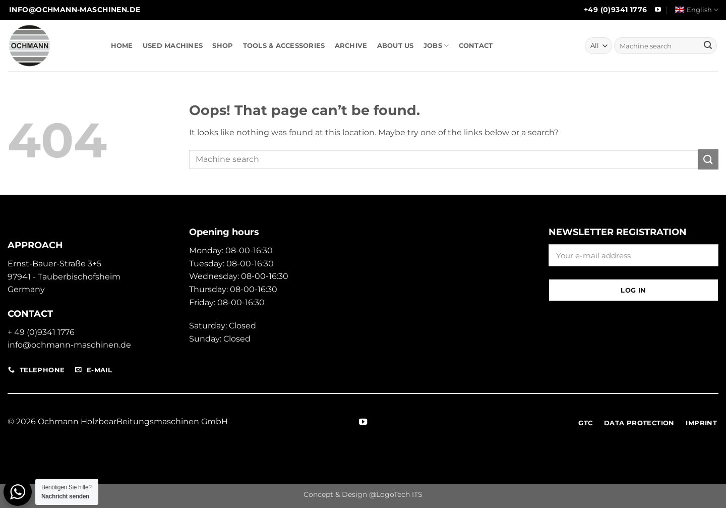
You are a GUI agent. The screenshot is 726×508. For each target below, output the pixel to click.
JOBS (436, 45)
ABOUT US (395, 45)
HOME (122, 45)
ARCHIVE (351, 45)
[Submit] (707, 45)
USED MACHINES (173, 45)
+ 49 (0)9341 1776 (41, 332)
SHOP (222, 45)
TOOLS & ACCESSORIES (284, 45)
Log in (633, 290)
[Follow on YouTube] (658, 10)
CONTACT (476, 45)
